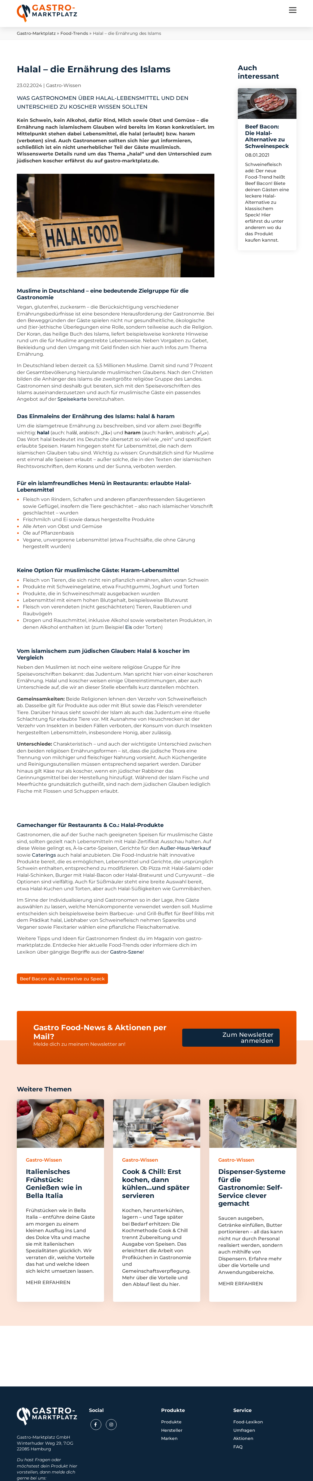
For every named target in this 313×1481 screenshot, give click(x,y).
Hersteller (172, 1430)
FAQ (238, 1446)
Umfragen (244, 1430)
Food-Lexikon (248, 1422)
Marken (169, 1438)
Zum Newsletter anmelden (248, 1037)
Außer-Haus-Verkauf (185, 848)
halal (43, 433)
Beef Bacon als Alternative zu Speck (62, 979)
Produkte (171, 1422)
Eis (128, 627)
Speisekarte (72, 399)
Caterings (44, 855)
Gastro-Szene (126, 952)
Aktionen (243, 1438)
